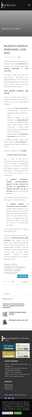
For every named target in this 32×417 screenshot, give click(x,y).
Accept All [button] (18, 413)
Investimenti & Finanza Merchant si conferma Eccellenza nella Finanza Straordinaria (13, 305)
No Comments (24, 282)
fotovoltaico (9, 270)
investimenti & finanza (11, 272)
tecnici (19, 57)
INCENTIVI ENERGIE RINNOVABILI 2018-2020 (16, 49)
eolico (15, 264)
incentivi (18, 270)
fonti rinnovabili (20, 267)
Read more (22, 276)
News (13, 281)
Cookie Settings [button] (7, 413)
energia (8, 264)
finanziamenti (9, 267)
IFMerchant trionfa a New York (18, 320)
